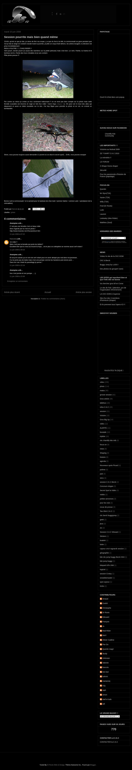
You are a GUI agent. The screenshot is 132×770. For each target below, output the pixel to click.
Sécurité (103, 170)
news (102, 449)
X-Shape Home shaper (109, 166)
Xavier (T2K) (105, 197)
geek (102, 520)
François (105, 622)
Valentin (105, 663)
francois (15, 209)
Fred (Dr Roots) (106, 206)
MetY (104, 635)
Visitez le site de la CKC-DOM (111, 256)
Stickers (103, 536)
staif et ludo (107, 699)
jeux (101, 524)
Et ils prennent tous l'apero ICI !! (112, 304)
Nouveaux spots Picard (109, 465)
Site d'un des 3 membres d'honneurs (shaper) (109, 299)
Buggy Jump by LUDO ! (109, 265)
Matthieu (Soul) (106, 222)
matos (102, 391)
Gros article (104, 399)
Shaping (103, 453)
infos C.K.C (104, 407)
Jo (103, 626)
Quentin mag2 (108, 649)
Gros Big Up (105, 420)
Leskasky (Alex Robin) (109, 218)
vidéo (102, 424)
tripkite (102, 436)
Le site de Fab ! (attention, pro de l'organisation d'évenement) (113, 289)
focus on (103, 445)
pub (101, 474)
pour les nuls (105, 503)
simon (104, 695)
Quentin (103, 189)
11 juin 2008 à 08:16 (17, 250)
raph (104, 690)
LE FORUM (104, 162)
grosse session (106, 395)
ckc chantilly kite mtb (108, 440)
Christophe (106, 608)
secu (102, 478)
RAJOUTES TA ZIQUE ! (113, 370)
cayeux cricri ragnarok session (112, 549)
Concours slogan (106, 486)
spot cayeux (104, 582)
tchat (109, 97)
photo (13, 212)
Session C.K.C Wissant (109, 532)
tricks (102, 586)
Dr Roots (105, 612)
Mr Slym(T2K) (105, 193)
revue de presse (106, 507)
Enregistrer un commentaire (17, 281)
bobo (102, 544)
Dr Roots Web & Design (56, 765)
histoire (103, 457)
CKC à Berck (105, 260)
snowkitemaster (106, 578)
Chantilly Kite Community (110, 135)
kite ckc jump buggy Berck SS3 (112, 557)
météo (102, 495)
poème (102, 470)
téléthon (103, 403)
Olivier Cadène (108, 640)
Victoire (103, 416)
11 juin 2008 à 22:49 (17, 276)
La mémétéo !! (105, 158)
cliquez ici (60, 104)
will (103, 704)
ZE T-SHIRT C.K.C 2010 (109, 153)
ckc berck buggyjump (108, 515)
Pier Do (105, 644)
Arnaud (105, 599)
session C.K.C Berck (108, 482)
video (102, 382)
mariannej (106, 681)
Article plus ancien (84, 292)
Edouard (105, 617)
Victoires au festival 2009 (110, 149)
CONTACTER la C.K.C (109, 742)
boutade (103, 432)
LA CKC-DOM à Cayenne (110, 294)
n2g (103, 686)
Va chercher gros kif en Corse (111, 284)
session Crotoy (106, 574)
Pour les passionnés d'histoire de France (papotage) (113, 175)
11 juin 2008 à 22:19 (17, 265)
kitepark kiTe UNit (107, 565)
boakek (103, 540)
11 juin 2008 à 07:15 (17, 234)
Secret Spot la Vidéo (108, 490)
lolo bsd (105, 672)
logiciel (102, 569)
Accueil (48, 292)
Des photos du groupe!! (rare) (111, 269)
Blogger (93, 765)
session (103, 411)
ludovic (105, 676)
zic (101, 528)
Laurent (103, 214)
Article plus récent (12, 292)
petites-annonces (106, 499)
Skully (104, 654)
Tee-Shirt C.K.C (106, 511)
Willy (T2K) (104, 202)
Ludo (102, 210)
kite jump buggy (106, 561)
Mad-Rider (106, 631)
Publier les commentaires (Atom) (53, 299)
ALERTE (103, 428)
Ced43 (105, 603)
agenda (103, 461)
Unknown (106, 658)
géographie (104, 553)
